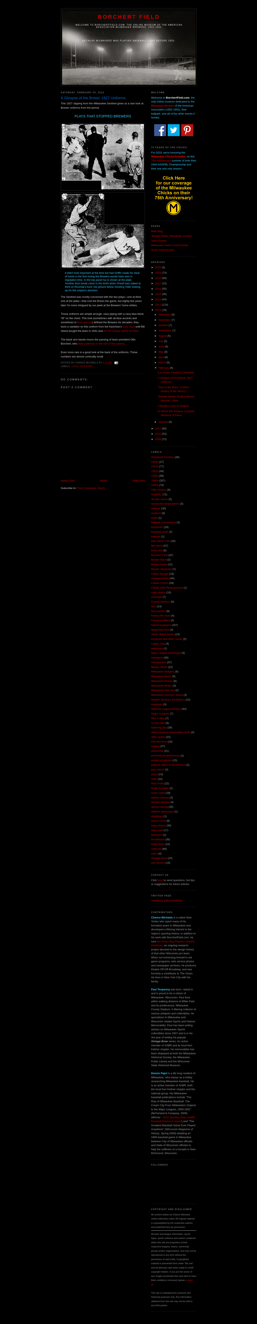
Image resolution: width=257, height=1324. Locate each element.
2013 (158, 304)
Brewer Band (158, 559)
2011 (158, 428)
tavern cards (158, 820)
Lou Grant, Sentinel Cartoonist (176, 372)
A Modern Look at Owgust (173, 405)
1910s (154, 466)
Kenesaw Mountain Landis (166, 638)
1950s (154, 485)
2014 (158, 299)
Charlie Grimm (159, 583)
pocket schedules (161, 760)
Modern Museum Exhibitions (168, 699)
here (160, 880)
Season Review (160, 802)
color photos (158, 592)
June (161, 346)
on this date (158, 723)
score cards (158, 792)
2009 (158, 439)
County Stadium (160, 601)
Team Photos (159, 240)
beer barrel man (160, 541)
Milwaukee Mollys (161, 685)
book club (157, 550)
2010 (158, 433)
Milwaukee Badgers (162, 671)
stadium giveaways (162, 811)
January (163, 421)
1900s (154, 461)
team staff (157, 830)
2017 (158, 283)
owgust (155, 746)
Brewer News (159, 564)
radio (154, 778)
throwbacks (158, 839)
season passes (160, 797)
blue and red (84, 322)
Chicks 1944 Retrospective (167, 587)
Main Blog (157, 231)
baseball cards (159, 531)
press (154, 774)
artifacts (156, 508)
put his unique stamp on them (121, 330)
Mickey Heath (159, 667)
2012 (158, 310)
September (165, 330)
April (161, 357)
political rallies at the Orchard (168, 764)
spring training (159, 806)
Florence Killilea (160, 620)
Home (103, 480)
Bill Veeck (157, 545)
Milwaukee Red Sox (163, 690)
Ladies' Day (158, 643)
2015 (158, 294)
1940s (154, 480)
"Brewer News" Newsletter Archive (171, 236)
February (164, 367)
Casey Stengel (160, 573)
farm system (158, 611)
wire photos (158, 862)
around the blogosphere (165, 503)
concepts (156, 596)
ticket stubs (157, 844)
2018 (158, 278)
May (161, 351)
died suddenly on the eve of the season (101, 343)
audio (154, 517)
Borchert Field (129, 17)
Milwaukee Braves (162, 680)
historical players (161, 625)
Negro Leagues (160, 713)
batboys (156, 536)
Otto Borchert (159, 741)
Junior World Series (162, 634)
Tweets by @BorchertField (166, 900)
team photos (158, 825)
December (165, 314)
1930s (154, 475)
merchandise (158, 662)
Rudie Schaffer (160, 788)
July (161, 341)
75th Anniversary (161, 160)
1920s (74, 366)
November (165, 319)
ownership (157, 750)
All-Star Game (159, 499)
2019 (158, 272)
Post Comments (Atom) (91, 488)
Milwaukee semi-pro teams (167, 694)
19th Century (158, 489)
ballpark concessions (163, 522)
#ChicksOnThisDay (162, 457)
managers (157, 657)
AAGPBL (156, 494)
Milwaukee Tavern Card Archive (169, 245)
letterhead (157, 648)
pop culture (157, 769)
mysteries (157, 704)
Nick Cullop (158, 718)
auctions (156, 513)
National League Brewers (166, 708)
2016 (158, 288)
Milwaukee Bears (161, 676)
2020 (158, 267)
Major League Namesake (166, 652)
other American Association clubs (170, 732)
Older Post (138, 480)
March (162, 362)
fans (153, 606)
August (163, 335)
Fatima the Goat (160, 615)
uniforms (86, 366)
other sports (158, 736)
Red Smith (157, 783)
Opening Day (159, 727)
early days (129, 326)
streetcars (157, 816)
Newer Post (68, 480)
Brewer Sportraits (161, 569)
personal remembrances (165, 755)
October (163, 325)
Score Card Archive (162, 249)
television (156, 834)
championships (160, 578)
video (154, 853)
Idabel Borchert (160, 629)
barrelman (157, 527)
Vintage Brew (159, 858)
